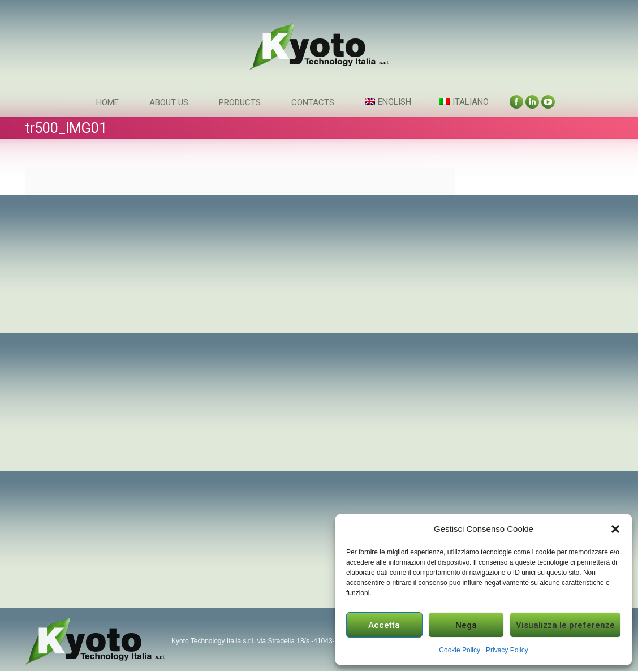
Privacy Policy (507, 650)
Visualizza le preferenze (565, 625)
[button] (615, 529)
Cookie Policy (459, 650)
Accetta (384, 625)
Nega (466, 625)
